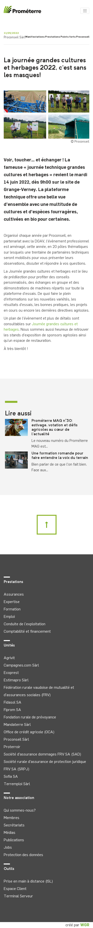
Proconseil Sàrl (16, 739)
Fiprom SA (12, 709)
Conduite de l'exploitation (24, 624)
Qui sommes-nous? (20, 810)
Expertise (12, 601)
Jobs (8, 847)
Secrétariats (14, 825)
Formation (12, 609)
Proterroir (12, 746)
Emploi (9, 616)
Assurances (14, 594)
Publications (14, 840)
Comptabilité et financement (27, 631)
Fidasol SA (12, 702)
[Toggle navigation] (84, 11)
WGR (84, 925)
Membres (11, 817)
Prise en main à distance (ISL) (28, 881)
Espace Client (15, 888)
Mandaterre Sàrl (17, 724)
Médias (9, 832)
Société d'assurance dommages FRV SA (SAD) (42, 754)
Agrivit (9, 657)
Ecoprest (11, 672)
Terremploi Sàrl (17, 783)
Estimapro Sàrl (16, 680)
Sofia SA (11, 776)
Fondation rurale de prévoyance (30, 717)
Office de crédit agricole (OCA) (29, 732)
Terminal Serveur (18, 896)
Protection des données (23, 854)
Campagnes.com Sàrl (21, 665)
